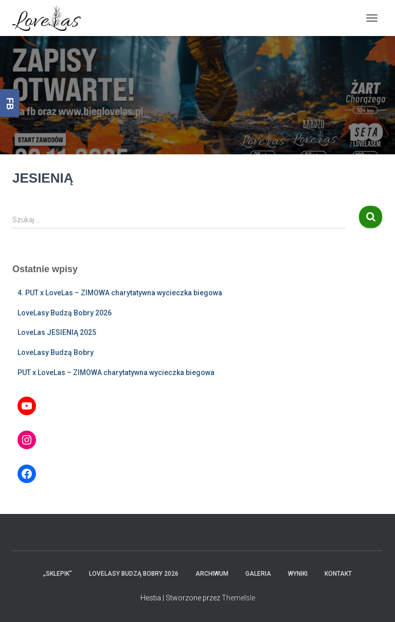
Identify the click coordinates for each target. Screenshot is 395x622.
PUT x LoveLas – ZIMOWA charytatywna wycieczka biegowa (115, 372)
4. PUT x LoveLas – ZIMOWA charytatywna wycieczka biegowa (119, 293)
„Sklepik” (57, 573)
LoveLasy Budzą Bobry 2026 (64, 313)
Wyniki (298, 573)
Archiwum (211, 573)
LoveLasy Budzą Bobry (55, 352)
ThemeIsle (238, 598)
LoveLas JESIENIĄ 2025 (56, 332)
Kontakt (338, 573)
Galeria (258, 573)
